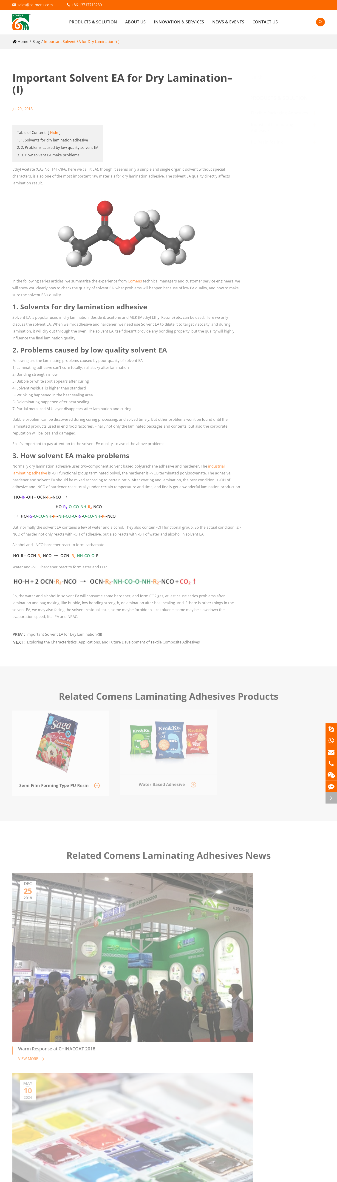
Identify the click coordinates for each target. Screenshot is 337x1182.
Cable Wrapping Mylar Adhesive (132, 1063)
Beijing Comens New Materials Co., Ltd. (68, 1175)
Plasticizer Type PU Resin (34, 1102)
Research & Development (239, 1038)
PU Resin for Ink (271, 142)
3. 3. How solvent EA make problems (48, 155)
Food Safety (227, 1054)
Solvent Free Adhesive (31, 1056)
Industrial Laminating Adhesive (140, 1038)
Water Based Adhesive (31, 1063)
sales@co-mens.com (35, 4)
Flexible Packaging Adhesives (283, 113)
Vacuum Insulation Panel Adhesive (134, 1070)
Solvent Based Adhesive (32, 1049)
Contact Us (265, 22)
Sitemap (286, 1175)
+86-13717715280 (87, 4)
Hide (54, 132)
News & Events (228, 22)
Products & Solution (93, 22)
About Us (135, 22)
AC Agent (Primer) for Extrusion (39, 1070)
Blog (36, 41)
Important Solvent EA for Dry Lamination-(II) (64, 631)
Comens (135, 277)
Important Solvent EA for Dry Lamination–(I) (81, 41)
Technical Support (232, 1061)
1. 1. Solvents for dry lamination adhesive (52, 140)
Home (23, 41)
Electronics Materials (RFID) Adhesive (136, 1077)
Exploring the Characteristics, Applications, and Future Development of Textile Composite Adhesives (113, 639)
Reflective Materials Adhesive (130, 1049)
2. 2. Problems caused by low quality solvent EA (57, 147)
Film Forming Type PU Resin (36, 1116)
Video (300, 1046)
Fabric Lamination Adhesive (128, 1056)
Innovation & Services (179, 22)
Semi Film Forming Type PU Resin (41, 1109)
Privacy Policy (313, 1175)
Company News (308, 1054)
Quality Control (230, 1046)
